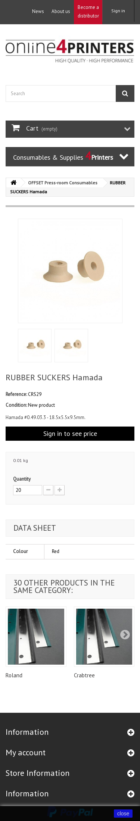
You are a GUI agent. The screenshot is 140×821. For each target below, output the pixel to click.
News (38, 11)
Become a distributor (88, 11)
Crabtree (84, 675)
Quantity (22, 479)
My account (26, 752)
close (123, 814)
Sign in (118, 10)
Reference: (16, 394)
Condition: (16, 405)
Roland (14, 675)
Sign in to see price (70, 433)
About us (61, 11)
